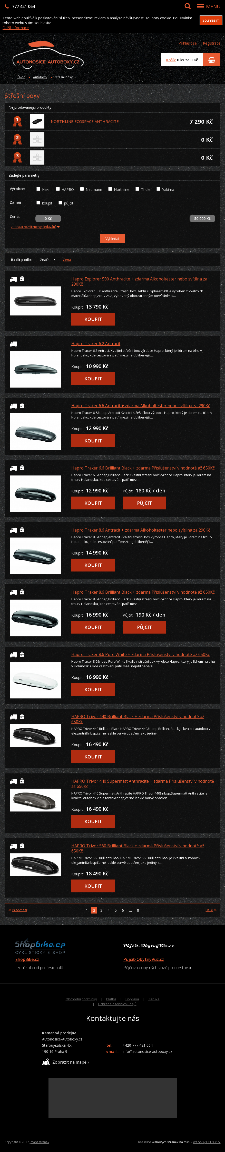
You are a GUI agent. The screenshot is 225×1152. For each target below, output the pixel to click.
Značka (46, 259)
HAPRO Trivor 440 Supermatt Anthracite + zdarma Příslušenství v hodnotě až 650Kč (142, 784)
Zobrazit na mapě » (66, 1062)
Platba (111, 999)
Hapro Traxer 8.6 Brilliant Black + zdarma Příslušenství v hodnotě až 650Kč (143, 592)
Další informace (16, 27)
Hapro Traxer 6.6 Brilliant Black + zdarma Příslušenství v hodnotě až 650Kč (143, 468)
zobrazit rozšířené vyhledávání (35, 227)
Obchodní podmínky (81, 999)
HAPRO (68, 189)
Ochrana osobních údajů (117, 1004)
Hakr (46, 189)
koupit (47, 203)
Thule (145, 189)
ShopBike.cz (27, 959)
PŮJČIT (144, 503)
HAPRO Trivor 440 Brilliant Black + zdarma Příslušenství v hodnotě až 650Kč (137, 719)
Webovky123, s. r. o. (206, 1142)
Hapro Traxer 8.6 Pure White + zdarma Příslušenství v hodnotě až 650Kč (140, 654)
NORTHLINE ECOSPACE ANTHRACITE (85, 121)
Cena (67, 259)
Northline (121, 189)
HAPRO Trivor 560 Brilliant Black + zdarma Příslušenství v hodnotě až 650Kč (137, 848)
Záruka (154, 999)
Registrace (211, 43)
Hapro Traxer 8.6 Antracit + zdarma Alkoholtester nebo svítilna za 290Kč (140, 530)
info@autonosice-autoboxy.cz (147, 1051)
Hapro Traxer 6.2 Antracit (95, 343)
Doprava (132, 999)
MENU (213, 6)
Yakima (168, 189)
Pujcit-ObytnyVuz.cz (143, 959)
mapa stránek (40, 1142)
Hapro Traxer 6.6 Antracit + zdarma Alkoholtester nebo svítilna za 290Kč (140, 405)
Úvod (21, 77)
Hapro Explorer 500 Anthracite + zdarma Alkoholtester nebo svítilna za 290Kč (139, 281)
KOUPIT (93, 319)
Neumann (94, 189)
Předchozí (17, 910)
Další (211, 910)
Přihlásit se (188, 43)
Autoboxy (40, 77)
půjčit (68, 203)
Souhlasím (211, 20)
